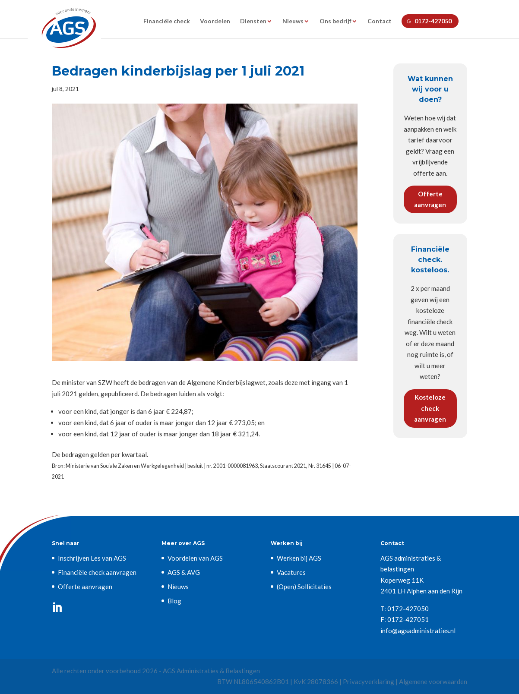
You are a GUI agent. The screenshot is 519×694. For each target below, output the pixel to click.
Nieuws (293, 21)
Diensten (253, 21)
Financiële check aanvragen (97, 572)
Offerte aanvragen (430, 199)
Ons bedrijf (335, 21)
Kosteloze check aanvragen (430, 408)
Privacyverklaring (368, 681)
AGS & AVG (184, 572)
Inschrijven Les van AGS (92, 558)
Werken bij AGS (299, 558)
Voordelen (215, 21)
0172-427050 (433, 21)
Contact (379, 21)
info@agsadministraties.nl (418, 630)
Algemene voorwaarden (433, 681)
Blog (174, 601)
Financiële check (166, 21)
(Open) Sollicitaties (304, 586)
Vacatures (291, 572)
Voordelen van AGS (195, 558)
